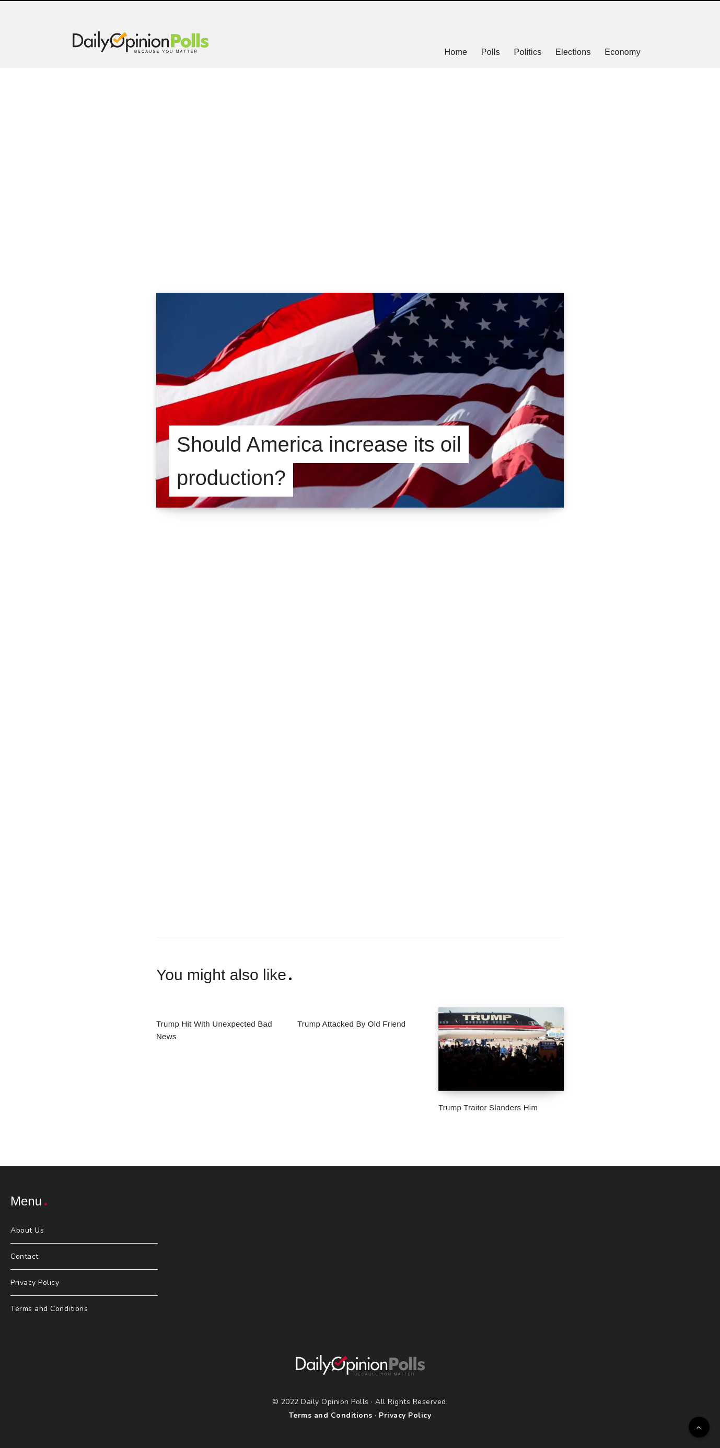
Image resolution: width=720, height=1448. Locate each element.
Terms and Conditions (49, 1309)
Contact (24, 1256)
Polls (490, 52)
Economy (623, 52)
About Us (27, 1230)
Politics (527, 52)
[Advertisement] (360, 167)
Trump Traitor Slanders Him (488, 1107)
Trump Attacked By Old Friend (351, 1023)
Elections (573, 52)
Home (455, 52)
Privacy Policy (34, 1283)
